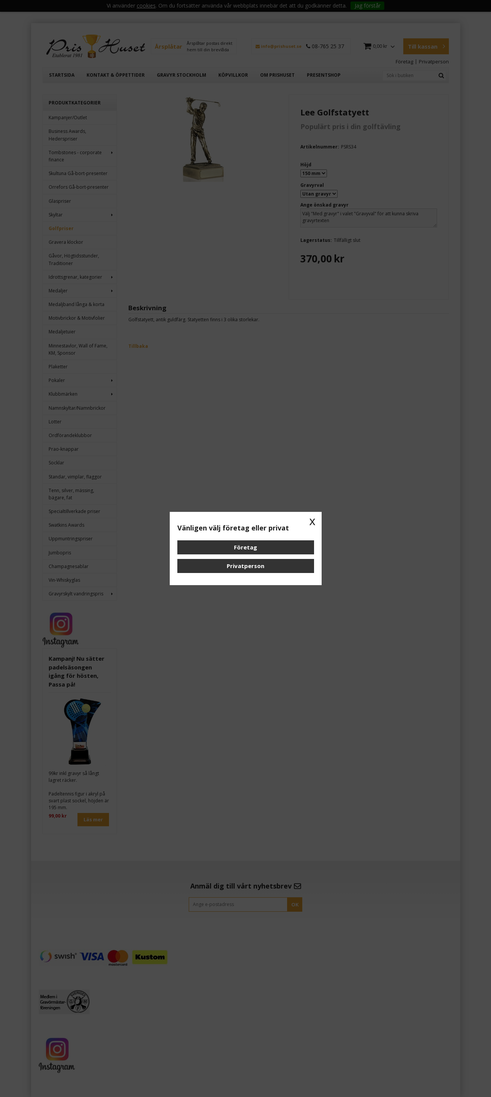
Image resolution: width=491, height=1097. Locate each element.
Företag (245, 547)
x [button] (312, 521)
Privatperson (245, 566)
